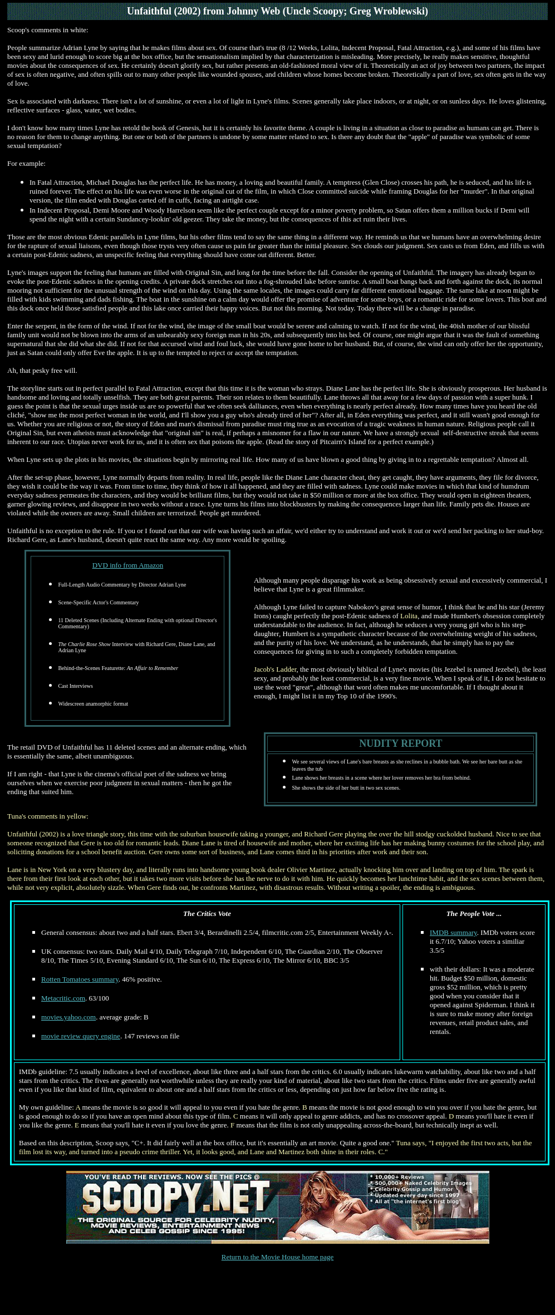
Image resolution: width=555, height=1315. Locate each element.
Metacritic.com (63, 998)
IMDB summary (453, 932)
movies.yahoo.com (68, 1017)
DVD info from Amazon (127, 565)
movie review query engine (80, 1036)
